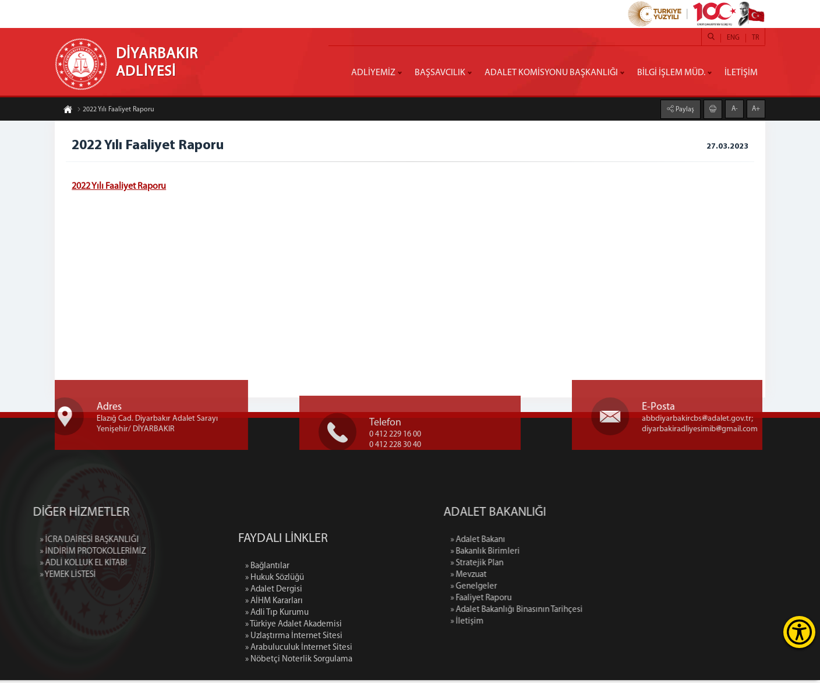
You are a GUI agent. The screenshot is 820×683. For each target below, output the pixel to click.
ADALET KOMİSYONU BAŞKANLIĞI (551, 73)
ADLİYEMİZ (373, 73)
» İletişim (537, 624)
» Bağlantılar (267, 636)
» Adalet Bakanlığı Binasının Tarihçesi (587, 612)
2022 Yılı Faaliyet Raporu (115, 111)
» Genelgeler (544, 589)
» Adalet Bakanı (548, 542)
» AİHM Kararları (274, 671)
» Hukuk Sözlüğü (274, 647)
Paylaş (684, 107)
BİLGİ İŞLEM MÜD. (671, 73)
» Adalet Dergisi (273, 659)
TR (755, 37)
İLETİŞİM (741, 73)
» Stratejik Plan (547, 566)
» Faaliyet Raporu (551, 601)
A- (734, 107)
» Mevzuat (539, 577)
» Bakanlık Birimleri (556, 554)
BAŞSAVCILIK (440, 73)
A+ (756, 107)
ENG (733, 37)
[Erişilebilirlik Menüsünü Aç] (799, 632)
